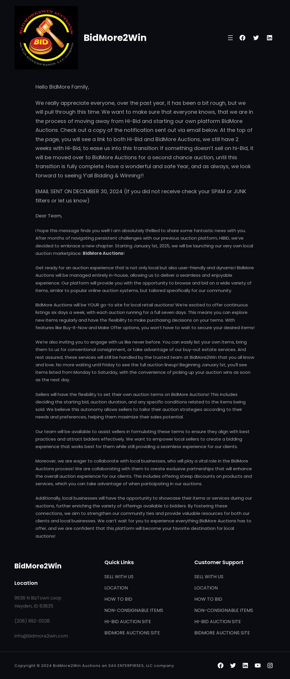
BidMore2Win (115, 37)
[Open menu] (230, 38)
